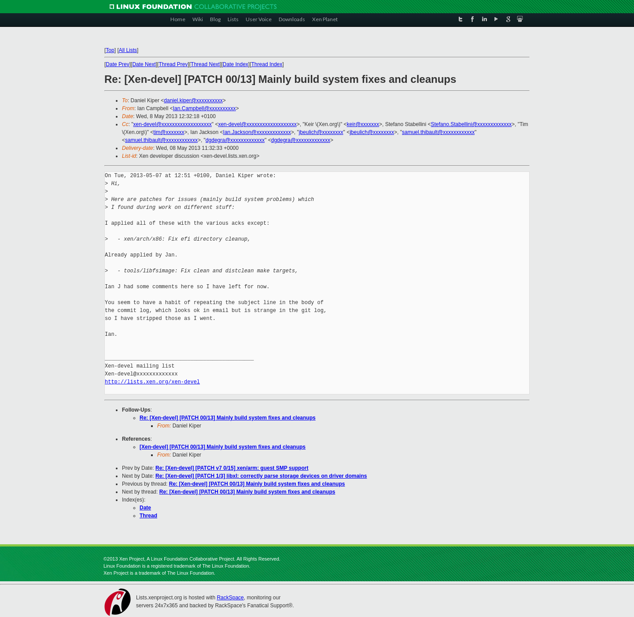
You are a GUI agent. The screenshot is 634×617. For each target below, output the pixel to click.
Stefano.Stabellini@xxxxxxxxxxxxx (471, 124)
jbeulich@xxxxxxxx (321, 132)
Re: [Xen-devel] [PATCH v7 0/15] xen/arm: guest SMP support (231, 468)
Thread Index (267, 64)
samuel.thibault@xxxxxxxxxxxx (438, 132)
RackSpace (230, 598)
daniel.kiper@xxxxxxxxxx (193, 100)
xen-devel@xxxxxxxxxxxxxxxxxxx (172, 124)
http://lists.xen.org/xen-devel (152, 382)
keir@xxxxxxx (363, 124)
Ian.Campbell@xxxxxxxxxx (204, 108)
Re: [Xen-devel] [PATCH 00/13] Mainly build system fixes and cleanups (228, 418)
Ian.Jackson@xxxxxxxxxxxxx (257, 132)
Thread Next (205, 64)
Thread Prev (173, 64)
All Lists (128, 50)
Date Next (143, 64)
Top (110, 50)
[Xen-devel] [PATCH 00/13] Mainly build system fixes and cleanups (223, 447)
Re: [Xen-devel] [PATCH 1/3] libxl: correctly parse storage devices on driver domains (261, 476)
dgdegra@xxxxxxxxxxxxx (235, 140)
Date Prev (117, 64)
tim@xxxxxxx (168, 132)
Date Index (235, 64)
